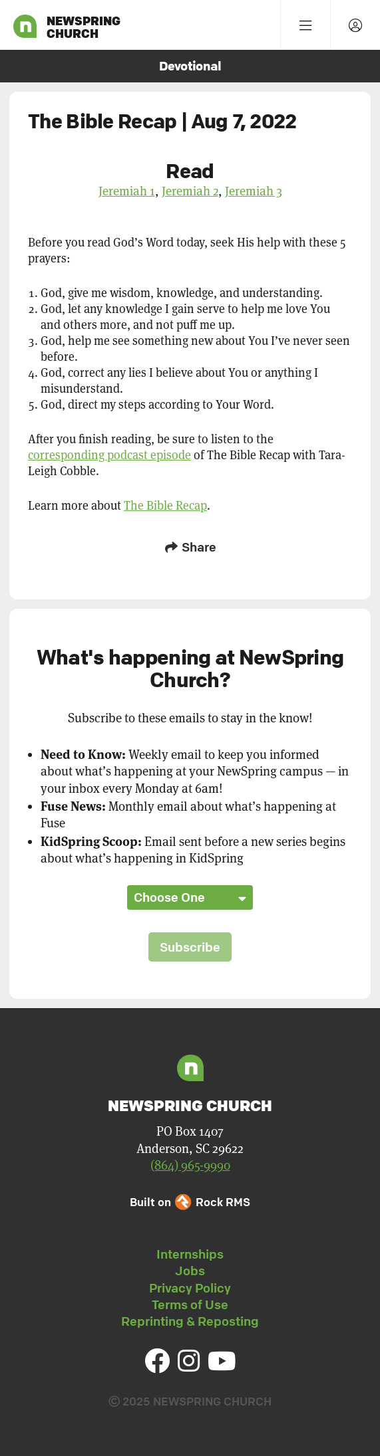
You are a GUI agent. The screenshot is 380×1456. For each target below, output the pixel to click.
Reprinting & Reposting (190, 1321)
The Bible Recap (165, 505)
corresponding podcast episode (109, 455)
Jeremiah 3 (253, 191)
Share (190, 547)
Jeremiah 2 (190, 191)
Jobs (190, 1270)
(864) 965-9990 (190, 1165)
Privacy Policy (190, 1288)
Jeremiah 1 (126, 191)
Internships (190, 1254)
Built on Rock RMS (190, 1202)
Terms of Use (190, 1304)
